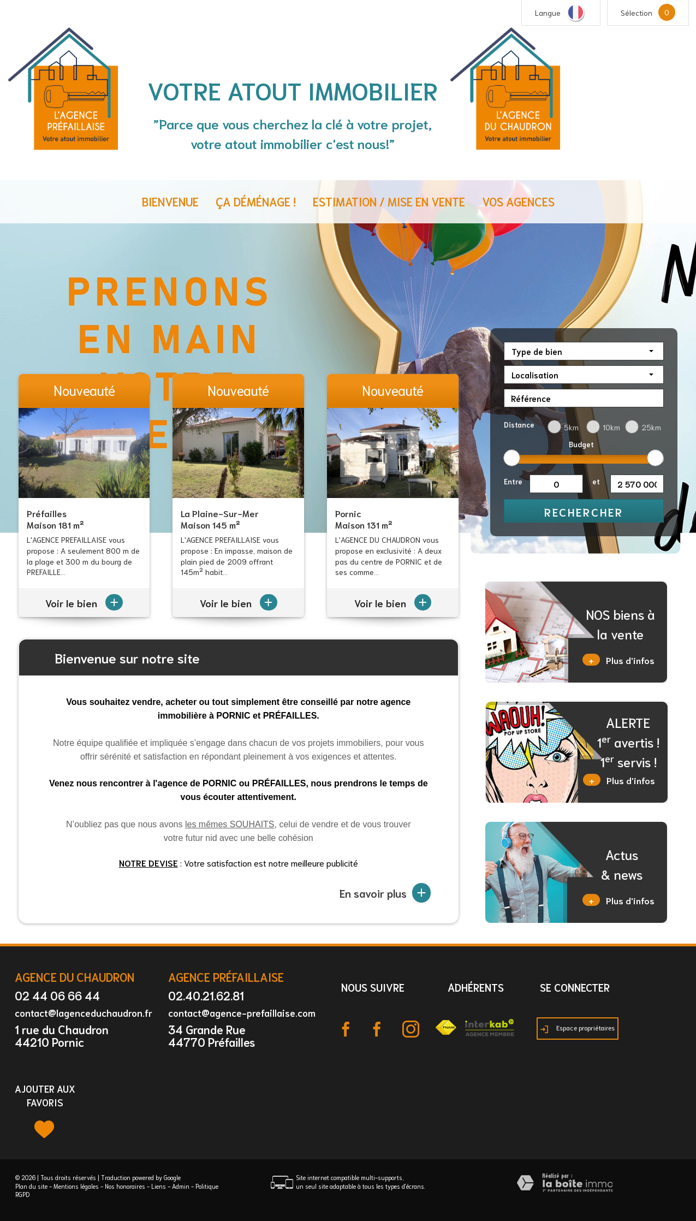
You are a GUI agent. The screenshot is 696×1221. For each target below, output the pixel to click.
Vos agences (518, 201)
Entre (513, 481)
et (596, 481)
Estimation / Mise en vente (389, 201)
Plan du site (31, 1186)
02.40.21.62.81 (206, 995)
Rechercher (583, 512)
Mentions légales (76, 1186)
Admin (180, 1186)
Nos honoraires (125, 1186)
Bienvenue (170, 201)
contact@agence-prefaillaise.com (242, 1012)
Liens (158, 1186)
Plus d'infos (618, 660)
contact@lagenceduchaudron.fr (83, 1012)
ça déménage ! (256, 201)
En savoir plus (385, 893)
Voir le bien (84, 602)
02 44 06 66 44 (57, 995)
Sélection (636, 12)
